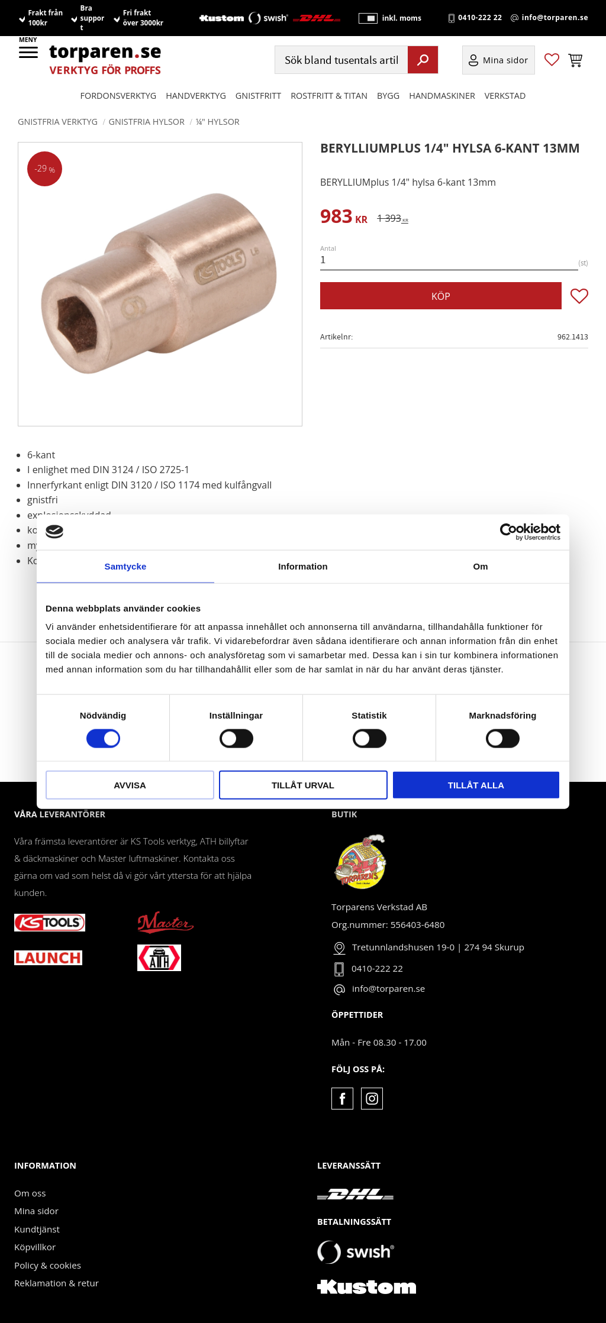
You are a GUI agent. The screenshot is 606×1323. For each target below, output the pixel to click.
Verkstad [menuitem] (505, 95)
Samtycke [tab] (126, 566)
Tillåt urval (303, 785)
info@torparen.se (555, 18)
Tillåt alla (476, 785)
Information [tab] (303, 566)
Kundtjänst (37, 1229)
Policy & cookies (47, 1265)
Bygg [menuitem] (388, 95)
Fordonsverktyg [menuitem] (118, 95)
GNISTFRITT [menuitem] (258, 95)
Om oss (30, 1193)
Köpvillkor (35, 1247)
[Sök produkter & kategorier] (340, 60)
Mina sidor (36, 1211)
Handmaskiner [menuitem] (442, 95)
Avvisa (130, 785)
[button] (29, 56)
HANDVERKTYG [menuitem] (196, 95)
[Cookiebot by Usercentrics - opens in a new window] (508, 532)
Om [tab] (480, 566)
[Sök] (423, 59)
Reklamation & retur (56, 1283)
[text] (344, 218)
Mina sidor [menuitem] (505, 60)
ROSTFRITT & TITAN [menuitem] (329, 95)
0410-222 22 (480, 18)
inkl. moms (401, 18)
